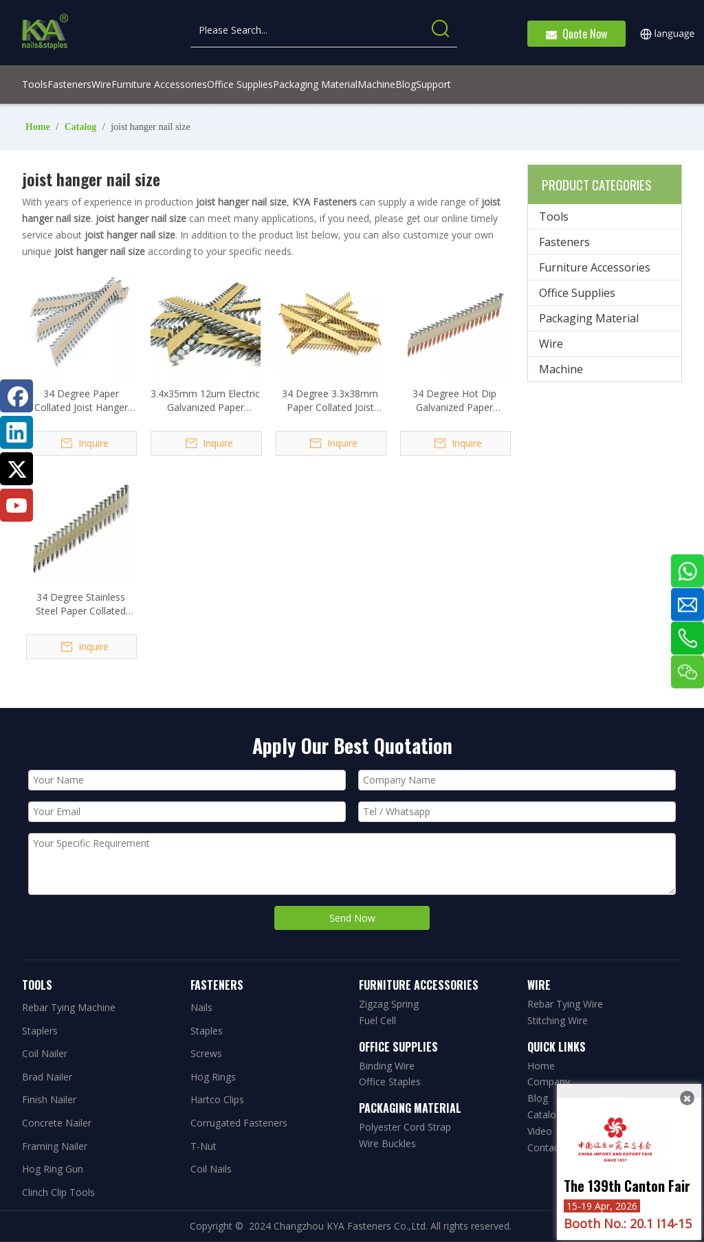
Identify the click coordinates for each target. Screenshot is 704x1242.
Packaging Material (589, 318)
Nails (201, 1007)
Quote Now (576, 33)
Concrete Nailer (56, 1122)
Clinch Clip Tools (58, 1192)
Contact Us (552, 1147)
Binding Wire (387, 1065)
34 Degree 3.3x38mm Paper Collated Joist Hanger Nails (330, 400)
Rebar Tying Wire (565, 1003)
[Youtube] (16, 505)
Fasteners (564, 241)
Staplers (40, 1030)
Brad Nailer (47, 1076)
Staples (206, 1030)
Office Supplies (577, 292)
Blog (537, 1098)
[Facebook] (16, 395)
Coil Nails (211, 1168)
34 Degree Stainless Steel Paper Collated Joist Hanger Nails (81, 604)
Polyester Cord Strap (405, 1126)
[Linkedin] (16, 432)
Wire (551, 343)
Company (548, 1081)
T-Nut (203, 1146)
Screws (206, 1053)
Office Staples (390, 1081)
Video (539, 1131)
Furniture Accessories (594, 267)
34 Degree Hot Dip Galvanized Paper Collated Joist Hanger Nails (454, 400)
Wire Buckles (387, 1143)
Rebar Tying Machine (69, 1007)
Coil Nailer (44, 1053)
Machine (561, 369)
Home (541, 1065)
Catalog (544, 1114)
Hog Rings (213, 1076)
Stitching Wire (557, 1020)
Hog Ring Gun (52, 1168)
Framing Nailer (54, 1146)
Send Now (352, 917)
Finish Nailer (49, 1099)
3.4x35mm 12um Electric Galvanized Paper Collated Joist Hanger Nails (205, 400)
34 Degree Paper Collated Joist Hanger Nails (81, 400)
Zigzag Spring (389, 1003)
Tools (554, 216)
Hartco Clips (217, 1099)
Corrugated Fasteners (238, 1122)
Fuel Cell (377, 1020)
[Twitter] (16, 468)
